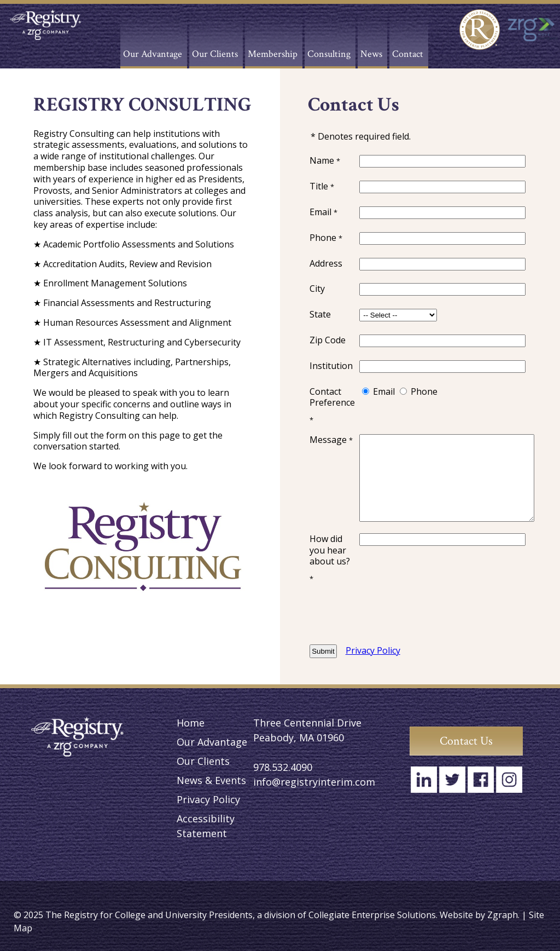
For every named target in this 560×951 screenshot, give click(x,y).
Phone (424, 391)
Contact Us (466, 741)
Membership (273, 54)
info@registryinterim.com (314, 781)
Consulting (329, 54)
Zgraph (502, 915)
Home (191, 722)
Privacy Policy (373, 650)
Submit (323, 651)
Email (384, 391)
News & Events (211, 780)
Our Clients (215, 54)
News (371, 54)
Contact (407, 54)
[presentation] (442, 614)
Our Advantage (152, 54)
